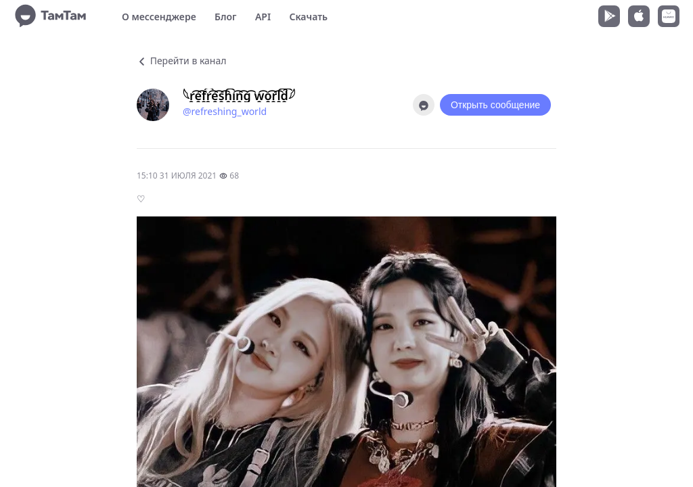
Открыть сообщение (495, 104)
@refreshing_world (225, 111)
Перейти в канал (181, 60)
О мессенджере (159, 16)
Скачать (308, 16)
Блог (225, 16)
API (263, 16)
